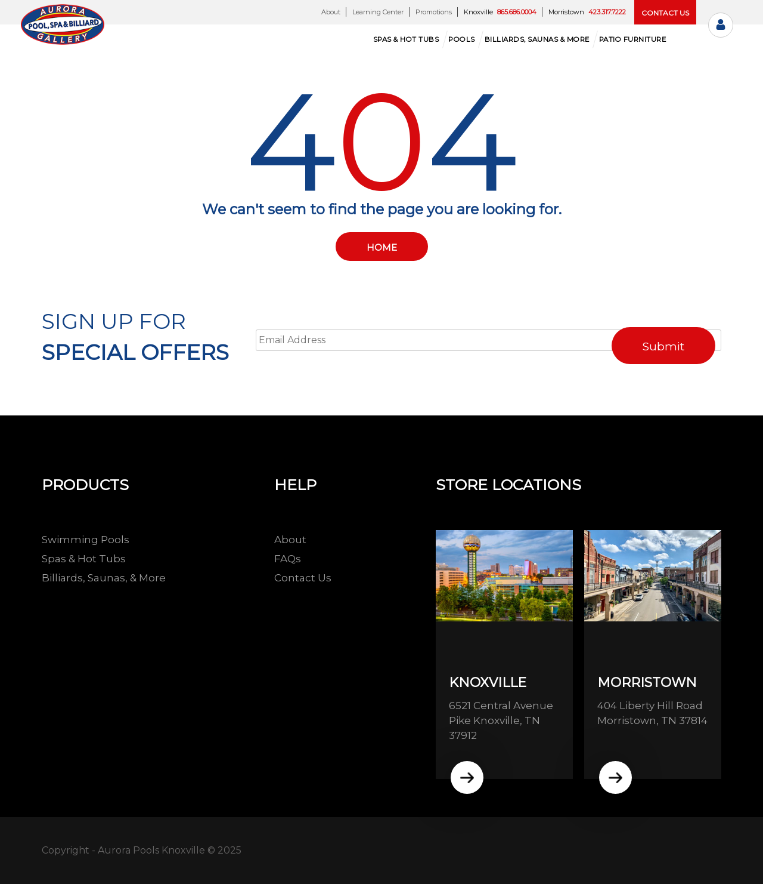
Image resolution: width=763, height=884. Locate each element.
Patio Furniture (632, 39)
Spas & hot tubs (406, 39)
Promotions (433, 12)
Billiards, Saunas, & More (104, 578)
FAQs (287, 559)
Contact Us (302, 578)
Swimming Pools (85, 540)
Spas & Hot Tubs (84, 559)
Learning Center (378, 12)
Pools (461, 39)
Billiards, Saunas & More (537, 39)
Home (382, 247)
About (330, 12)
